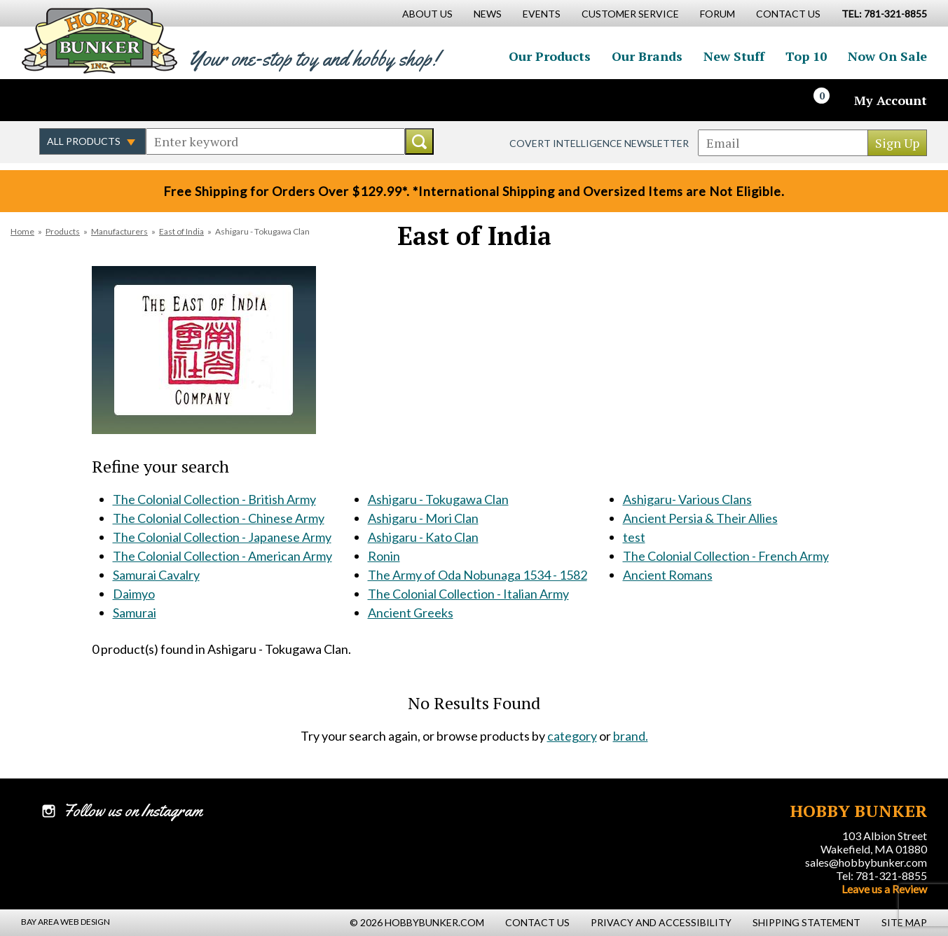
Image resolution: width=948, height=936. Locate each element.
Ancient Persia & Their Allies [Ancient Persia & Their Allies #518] (700, 518)
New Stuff (733, 56)
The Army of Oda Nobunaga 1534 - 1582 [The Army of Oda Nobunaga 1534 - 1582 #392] (477, 574)
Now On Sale (887, 56)
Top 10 (806, 56)
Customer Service (630, 14)
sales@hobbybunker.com (866, 862)
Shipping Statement (806, 922)
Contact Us (788, 14)
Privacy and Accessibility (661, 922)
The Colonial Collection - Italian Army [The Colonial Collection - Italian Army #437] (468, 593)
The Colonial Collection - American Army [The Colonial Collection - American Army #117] (222, 556)
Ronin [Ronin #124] (384, 556)
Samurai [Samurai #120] (134, 612)
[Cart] (829, 100)
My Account (890, 100)
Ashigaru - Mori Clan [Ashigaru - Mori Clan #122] (423, 518)
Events (542, 14)
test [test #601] (634, 537)
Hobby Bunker (99, 40)
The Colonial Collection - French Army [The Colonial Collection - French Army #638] (726, 556)
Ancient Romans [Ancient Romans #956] (668, 574)
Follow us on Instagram (112, 100)
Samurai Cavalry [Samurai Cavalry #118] (156, 574)
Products (63, 231)
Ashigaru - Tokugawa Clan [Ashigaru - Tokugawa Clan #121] (438, 499)
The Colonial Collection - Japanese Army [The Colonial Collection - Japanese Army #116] (222, 537)
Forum (717, 14)
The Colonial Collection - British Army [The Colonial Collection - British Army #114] (214, 499)
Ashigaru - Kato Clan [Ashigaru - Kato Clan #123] (423, 537)
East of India (181, 231)
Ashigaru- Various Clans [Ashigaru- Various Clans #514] (687, 499)
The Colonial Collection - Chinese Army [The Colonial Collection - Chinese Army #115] (218, 518)
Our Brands (647, 56)
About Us (427, 14)
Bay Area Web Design (65, 921)
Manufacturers (119, 231)
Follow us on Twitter (82, 100)
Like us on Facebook (52, 100)
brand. (630, 735)
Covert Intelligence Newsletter (599, 143)
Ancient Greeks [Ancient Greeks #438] (410, 612)
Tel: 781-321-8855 (881, 875)
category (572, 735)
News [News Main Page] (488, 14)
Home (22, 231)
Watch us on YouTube (143, 100)
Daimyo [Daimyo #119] (134, 593)
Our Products (550, 56)
